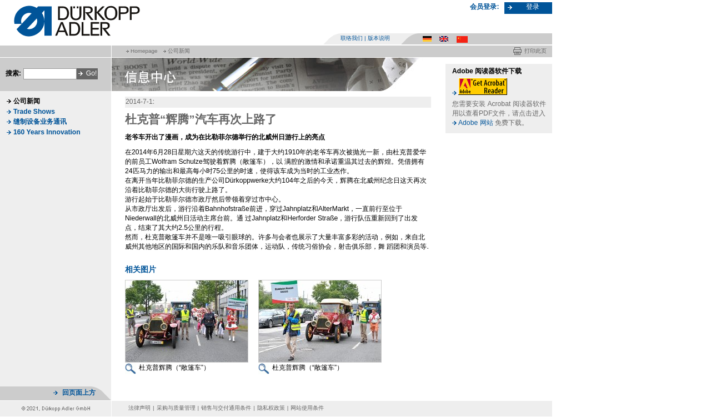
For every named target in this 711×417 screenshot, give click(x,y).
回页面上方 (79, 392)
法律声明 (139, 408)
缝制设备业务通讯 (40, 121)
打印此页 (535, 51)
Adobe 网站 (475, 123)
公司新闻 (179, 51)
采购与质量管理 (176, 408)
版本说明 (379, 38)
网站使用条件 (307, 408)
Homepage (144, 51)
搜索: (13, 73)
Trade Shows (34, 111)
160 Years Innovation (47, 132)
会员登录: (484, 7)
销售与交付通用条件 (226, 408)
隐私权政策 (271, 408)
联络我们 (352, 38)
